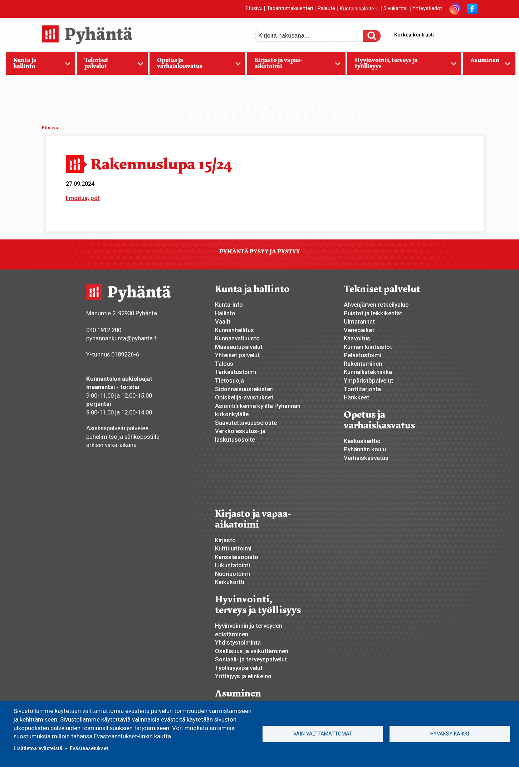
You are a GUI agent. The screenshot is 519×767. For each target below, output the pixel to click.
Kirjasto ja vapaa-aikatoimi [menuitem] (294, 65)
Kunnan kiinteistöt (368, 346)
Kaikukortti (229, 582)
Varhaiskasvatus (366, 457)
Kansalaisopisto (236, 556)
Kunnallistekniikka (368, 371)
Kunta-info (229, 304)
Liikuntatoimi (232, 565)
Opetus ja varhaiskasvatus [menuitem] (195, 65)
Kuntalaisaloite (359, 8)
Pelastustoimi (362, 355)
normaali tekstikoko (459, 33)
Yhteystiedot (427, 8)
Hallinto (225, 313)
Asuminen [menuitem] (487, 65)
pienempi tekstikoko (471, 33)
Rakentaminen (363, 363)
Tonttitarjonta (362, 389)
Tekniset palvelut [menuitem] (110, 65)
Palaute (326, 8)
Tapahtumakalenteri (290, 8)
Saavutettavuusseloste (246, 422)
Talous (224, 363)
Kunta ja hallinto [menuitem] (38, 65)
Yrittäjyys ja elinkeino (243, 676)
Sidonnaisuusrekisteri (244, 389)
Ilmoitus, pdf (83, 198)
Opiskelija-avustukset (244, 397)
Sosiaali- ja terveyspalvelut (251, 659)
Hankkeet (356, 397)
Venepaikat (359, 330)
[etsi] (314, 36)
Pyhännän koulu (365, 449)
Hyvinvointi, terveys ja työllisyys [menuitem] (402, 65)
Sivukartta (395, 8)
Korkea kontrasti (414, 35)
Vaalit (222, 321)
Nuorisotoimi (232, 573)
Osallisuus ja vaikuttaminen (251, 651)
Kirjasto (225, 540)
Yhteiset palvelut (237, 355)
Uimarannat (359, 321)
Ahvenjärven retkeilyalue (376, 304)
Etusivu (254, 8)
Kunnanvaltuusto (237, 338)
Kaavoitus (357, 338)
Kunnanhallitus (234, 330)
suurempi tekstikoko (446, 33)
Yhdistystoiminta (238, 642)
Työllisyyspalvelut (239, 667)
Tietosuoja (229, 380)
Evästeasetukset (89, 748)
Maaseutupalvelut (239, 346)
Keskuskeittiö (362, 441)
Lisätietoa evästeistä (38, 748)
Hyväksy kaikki (449, 734)
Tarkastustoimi (235, 371)
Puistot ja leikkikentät (373, 313)
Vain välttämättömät (322, 734)
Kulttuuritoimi (233, 548)
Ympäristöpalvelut (368, 380)
